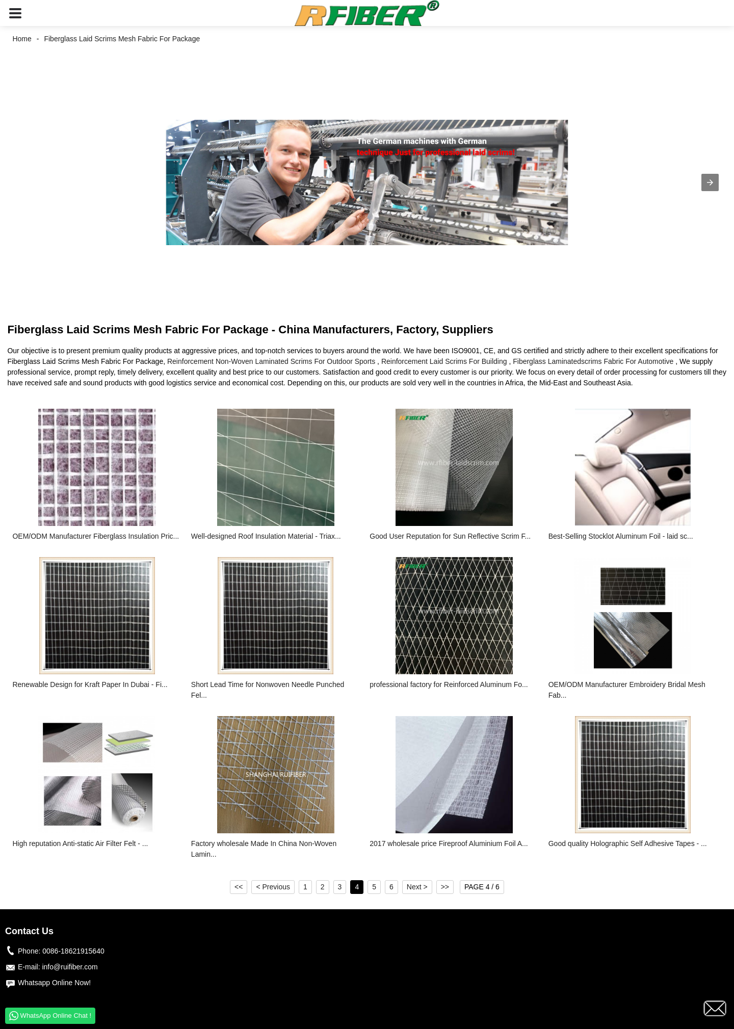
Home (21, 39)
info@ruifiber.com (69, 967)
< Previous (273, 887)
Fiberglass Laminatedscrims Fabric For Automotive (593, 361)
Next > (417, 887)
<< (238, 887)
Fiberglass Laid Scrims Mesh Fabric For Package (122, 39)
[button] (15, 13)
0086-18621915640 (73, 951)
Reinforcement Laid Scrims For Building (444, 361)
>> (445, 887)
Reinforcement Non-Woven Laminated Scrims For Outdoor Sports (271, 361)
